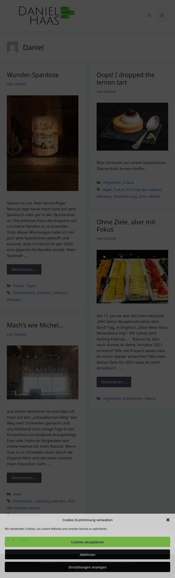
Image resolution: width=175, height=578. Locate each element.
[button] (168, 520)
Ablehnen (87, 554)
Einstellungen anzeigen (88, 567)
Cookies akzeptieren (87, 542)
